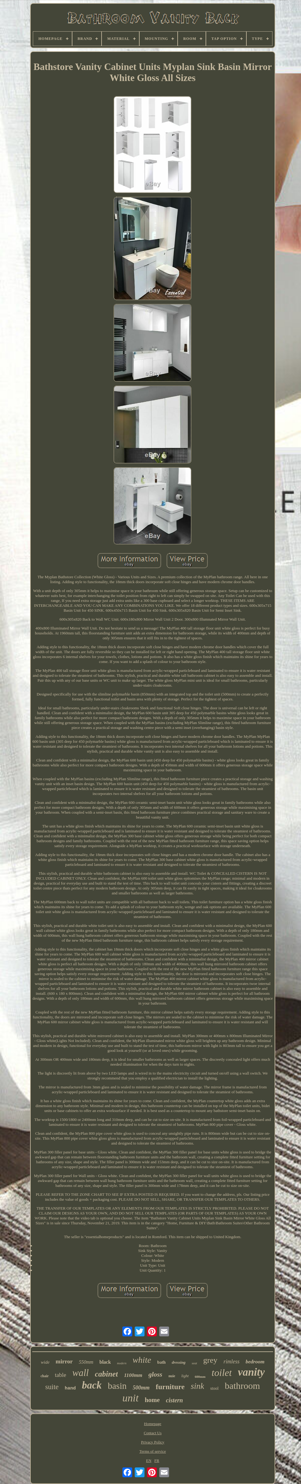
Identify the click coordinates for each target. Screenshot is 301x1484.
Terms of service (152, 1451)
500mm (141, 1388)
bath (161, 1362)
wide (45, 1362)
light (185, 1376)
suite (52, 1387)
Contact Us (152, 1433)
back (92, 1385)
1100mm (133, 1375)
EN (148, 1460)
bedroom (255, 1362)
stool (214, 1388)
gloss (155, 1374)
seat (194, 1363)
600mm (200, 1376)
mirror (64, 1361)
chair (45, 1376)
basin (117, 1386)
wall (80, 1372)
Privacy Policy (152, 1442)
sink (197, 1386)
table (60, 1375)
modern (121, 1363)
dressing (179, 1362)
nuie (171, 1376)
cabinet (106, 1374)
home (152, 1400)
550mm (86, 1362)
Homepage (152, 1423)
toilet (222, 1372)
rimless (232, 1361)
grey (210, 1360)
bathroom (242, 1386)
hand (70, 1388)
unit (130, 1398)
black (105, 1362)
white (142, 1360)
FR (156, 1460)
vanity (251, 1372)
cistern (174, 1400)
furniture (170, 1387)
